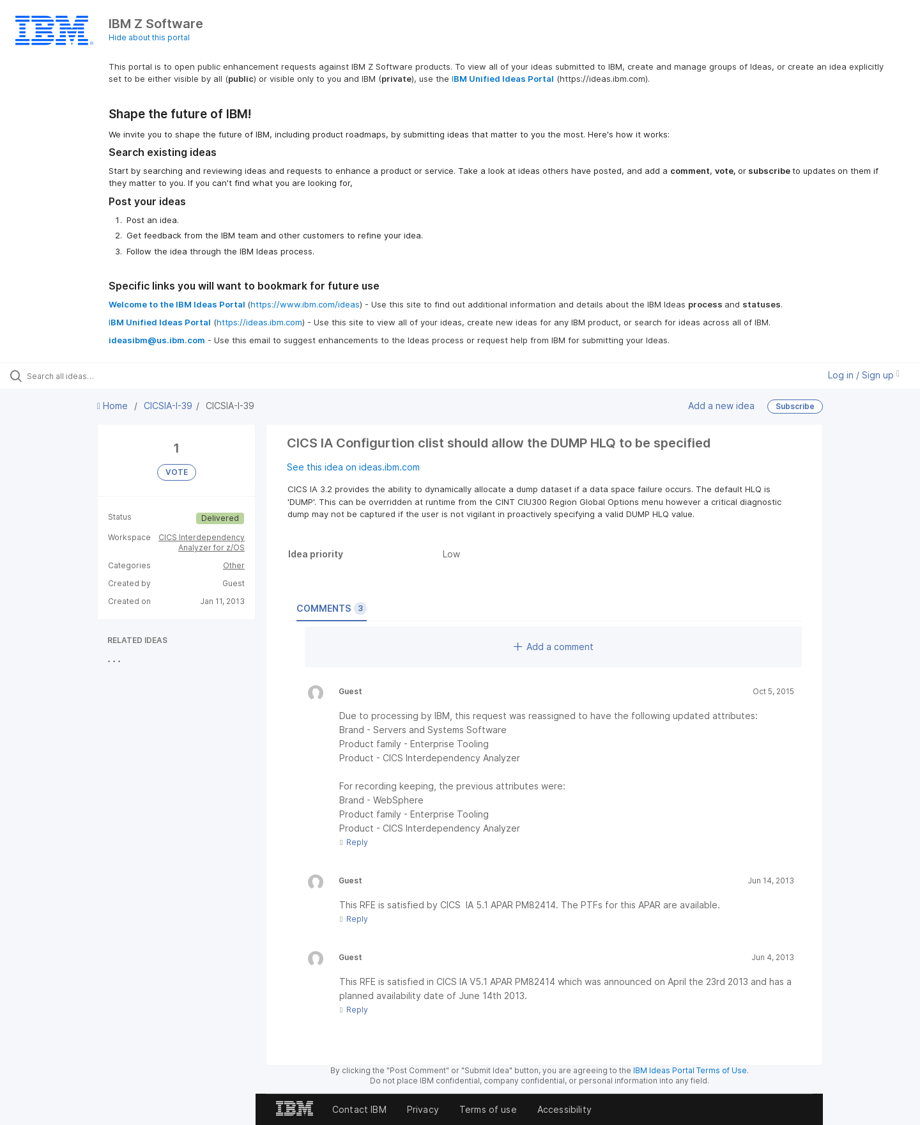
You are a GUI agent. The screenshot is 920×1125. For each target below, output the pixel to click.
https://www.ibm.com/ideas (305, 304)
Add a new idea (721, 405)
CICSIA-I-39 (168, 405)
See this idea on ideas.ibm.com (353, 467)
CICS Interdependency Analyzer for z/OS (201, 542)
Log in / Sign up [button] (864, 374)
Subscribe (795, 406)
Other (234, 565)
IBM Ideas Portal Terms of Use (690, 1070)
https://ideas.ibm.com (259, 322)
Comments (331, 608)
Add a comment (554, 646)
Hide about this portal (149, 37)
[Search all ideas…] (108, 376)
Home (113, 405)
